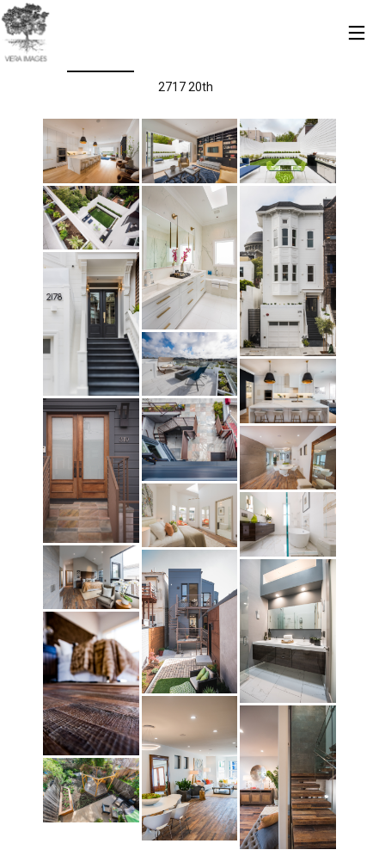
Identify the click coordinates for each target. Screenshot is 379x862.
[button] (91, 151)
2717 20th (185, 87)
